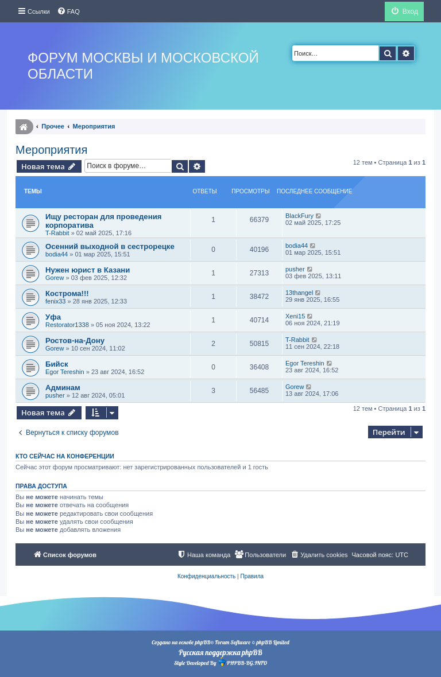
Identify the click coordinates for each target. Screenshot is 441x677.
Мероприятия (51, 149)
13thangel (299, 292)
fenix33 (55, 301)
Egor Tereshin (64, 371)
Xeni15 (295, 316)
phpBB (202, 642)
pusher (295, 269)
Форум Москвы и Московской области (143, 65)
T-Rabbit (57, 232)
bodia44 (56, 254)
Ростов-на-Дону (75, 340)
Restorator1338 (67, 324)
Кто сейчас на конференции (65, 456)
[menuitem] (68, 11)
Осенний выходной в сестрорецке (110, 246)
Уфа (53, 317)
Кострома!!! (67, 293)
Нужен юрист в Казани (87, 270)
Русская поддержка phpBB (220, 652)
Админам (62, 387)
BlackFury (299, 215)
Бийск (56, 364)
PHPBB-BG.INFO (242, 662)
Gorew (54, 277)
